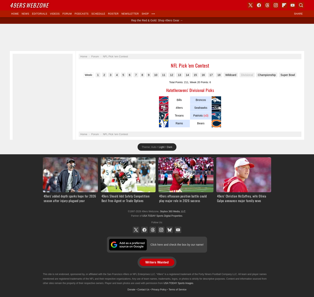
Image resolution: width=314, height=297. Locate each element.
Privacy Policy (159, 289)
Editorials (39, 13)
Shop (145, 13)
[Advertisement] (157, 37)
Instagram (161, 230)
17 (211, 75)
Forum (67, 13)
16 (203, 75)
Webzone (29, 5)
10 (155, 75)
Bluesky (169, 230)
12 (171, 75)
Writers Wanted (157, 262)
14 (187, 75)
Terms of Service (177, 289)
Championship (267, 75)
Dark (169, 147)
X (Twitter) (136, 230)
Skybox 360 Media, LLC (172, 211)
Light (161, 147)
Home (15, 13)
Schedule (98, 13)
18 (219, 75)
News (25, 13)
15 (195, 75)
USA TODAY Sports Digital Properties (162, 215)
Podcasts (81, 13)
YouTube (178, 230)
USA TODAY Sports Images (178, 283)
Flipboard (284, 5)
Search (301, 5)
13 (179, 75)
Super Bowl (288, 75)
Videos (55, 13)
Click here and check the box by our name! (176, 244)
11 (163, 75)
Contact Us (143, 289)
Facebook (144, 230)
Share (298, 13)
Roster (113, 13)
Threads (153, 230)
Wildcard (230, 75)
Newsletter (130, 13)
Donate (131, 289)
